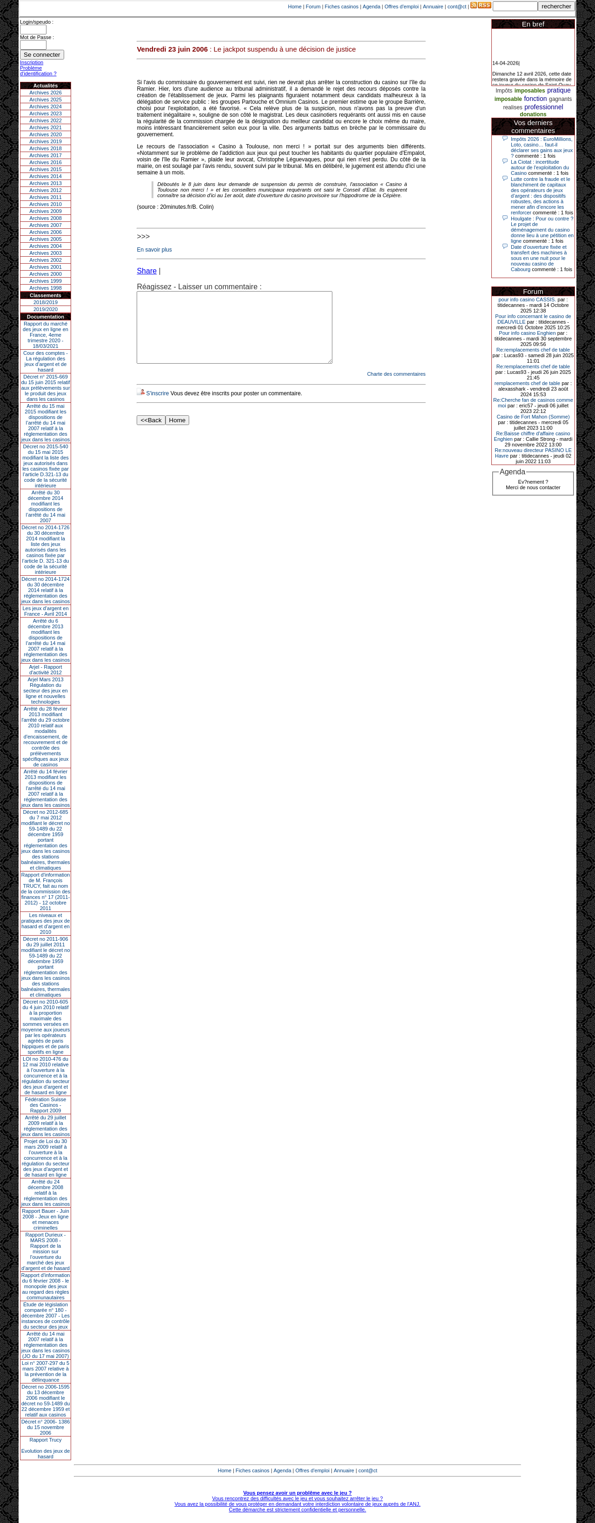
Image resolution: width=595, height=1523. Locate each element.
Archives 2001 (45, 267)
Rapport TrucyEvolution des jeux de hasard (45, 1448)
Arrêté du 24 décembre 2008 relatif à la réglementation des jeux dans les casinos (45, 1193)
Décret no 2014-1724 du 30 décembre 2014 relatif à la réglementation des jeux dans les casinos (45, 590)
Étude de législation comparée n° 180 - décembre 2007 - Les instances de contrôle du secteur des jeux (45, 1316)
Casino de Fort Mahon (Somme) (532, 416)
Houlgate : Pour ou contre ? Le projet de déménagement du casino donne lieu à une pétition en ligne (542, 230)
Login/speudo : (36, 22)
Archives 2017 (45, 155)
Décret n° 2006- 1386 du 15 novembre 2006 (45, 1427)
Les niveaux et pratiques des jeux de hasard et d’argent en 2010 (45, 923)
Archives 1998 (45, 288)
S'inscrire (157, 407)
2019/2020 (45, 309)
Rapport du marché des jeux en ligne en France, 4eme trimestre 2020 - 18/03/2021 (45, 335)
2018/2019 (45, 302)
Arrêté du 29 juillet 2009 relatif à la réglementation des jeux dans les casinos (45, 1126)
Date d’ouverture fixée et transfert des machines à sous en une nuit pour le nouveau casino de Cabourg (539, 258)
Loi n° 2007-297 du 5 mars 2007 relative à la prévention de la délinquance (45, 1371)
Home (295, 6)
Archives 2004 (45, 246)
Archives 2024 (45, 106)
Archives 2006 (45, 232)
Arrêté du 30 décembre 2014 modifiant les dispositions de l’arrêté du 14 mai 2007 (46, 506)
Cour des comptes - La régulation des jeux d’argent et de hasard (45, 361)
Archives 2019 (45, 141)
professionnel (543, 107)
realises (512, 107)
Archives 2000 (45, 274)
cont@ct (457, 6)
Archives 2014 (45, 176)
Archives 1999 (45, 281)
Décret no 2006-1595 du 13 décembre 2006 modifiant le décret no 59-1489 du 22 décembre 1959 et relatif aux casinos (45, 1400)
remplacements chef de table (527, 383)
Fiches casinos (342, 6)
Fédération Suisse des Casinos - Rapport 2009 (45, 1105)
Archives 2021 (45, 127)
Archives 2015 (45, 169)
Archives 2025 (45, 99)
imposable (508, 99)
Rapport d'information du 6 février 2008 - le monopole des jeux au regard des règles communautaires (45, 1286)
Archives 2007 (45, 225)
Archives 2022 (45, 120)
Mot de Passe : (37, 37)
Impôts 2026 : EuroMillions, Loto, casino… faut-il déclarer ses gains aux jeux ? (542, 147)
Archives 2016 (45, 162)
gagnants (560, 99)
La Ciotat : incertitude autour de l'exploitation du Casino (540, 167)
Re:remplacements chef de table (533, 349)
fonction (535, 98)
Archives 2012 (45, 190)
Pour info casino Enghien (527, 333)
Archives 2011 (45, 197)
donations (533, 114)
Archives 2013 (45, 183)
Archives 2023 (45, 113)
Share (147, 271)
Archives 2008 (45, 218)
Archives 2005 (45, 239)
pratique (559, 90)
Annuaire (433, 6)
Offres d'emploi (401, 6)
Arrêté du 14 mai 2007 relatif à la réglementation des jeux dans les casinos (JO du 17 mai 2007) (45, 1345)
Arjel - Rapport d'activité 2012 (45, 669)
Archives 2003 (45, 253)
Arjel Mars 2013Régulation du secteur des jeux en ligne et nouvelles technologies (45, 691)
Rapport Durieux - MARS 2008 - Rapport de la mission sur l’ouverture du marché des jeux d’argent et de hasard (45, 1251)
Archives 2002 (45, 260)
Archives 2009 (45, 211)
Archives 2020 (45, 134)
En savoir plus (154, 249)
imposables (530, 90)
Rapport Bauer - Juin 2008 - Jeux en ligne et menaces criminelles (45, 1219)
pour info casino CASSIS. (527, 299)
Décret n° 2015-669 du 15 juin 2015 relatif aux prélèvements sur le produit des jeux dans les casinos (45, 388)
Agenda (371, 6)
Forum (313, 6)
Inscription (31, 62)
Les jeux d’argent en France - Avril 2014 (45, 611)
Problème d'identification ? (38, 70)
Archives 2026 (45, 92)
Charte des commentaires (396, 388)
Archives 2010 (45, 204)
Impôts (504, 90)
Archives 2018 (45, 148)
